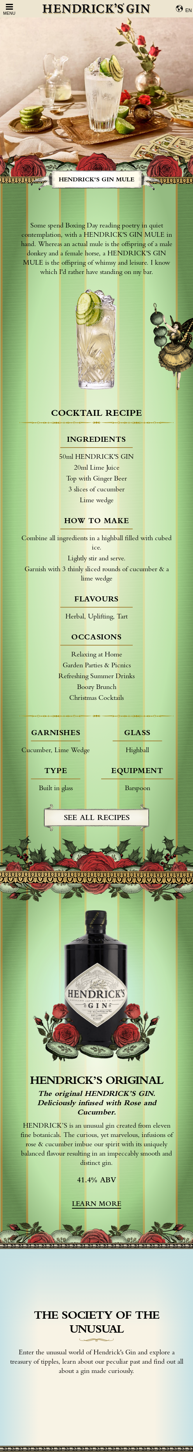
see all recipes (97, 817)
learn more (96, 1203)
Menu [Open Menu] (9, 9)
